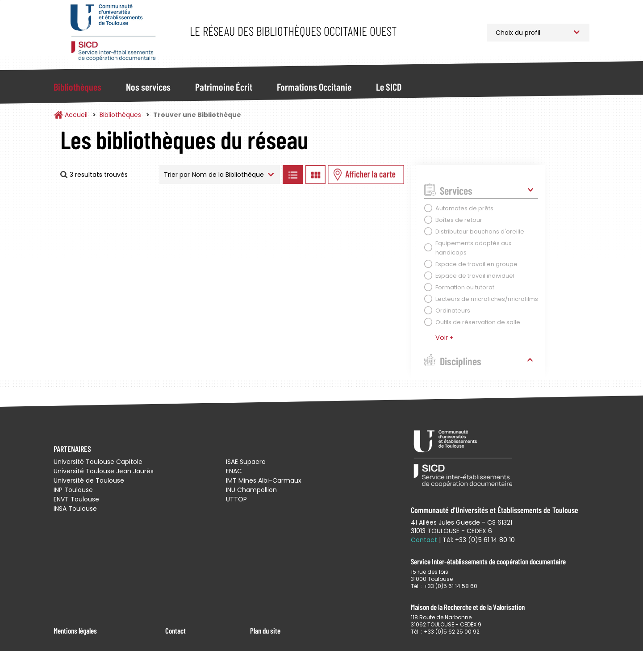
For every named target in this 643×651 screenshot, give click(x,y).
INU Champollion (251, 489)
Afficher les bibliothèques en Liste (292, 174)
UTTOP (236, 499)
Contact (175, 630)
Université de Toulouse (89, 480)
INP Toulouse (73, 489)
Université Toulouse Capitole (98, 461)
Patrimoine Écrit (223, 86)
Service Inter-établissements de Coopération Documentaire (113, 32)
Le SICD (388, 86)
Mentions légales (75, 630)
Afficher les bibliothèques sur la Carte (366, 174)
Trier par (177, 174)
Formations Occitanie (314, 86)
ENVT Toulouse (76, 499)
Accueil (76, 115)
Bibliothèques (77, 86)
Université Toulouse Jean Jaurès (104, 471)
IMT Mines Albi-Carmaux (263, 480)
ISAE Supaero (246, 461)
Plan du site (265, 630)
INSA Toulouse (75, 508)
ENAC (234, 471)
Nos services (148, 86)
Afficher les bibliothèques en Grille (315, 174)
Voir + (444, 337)
